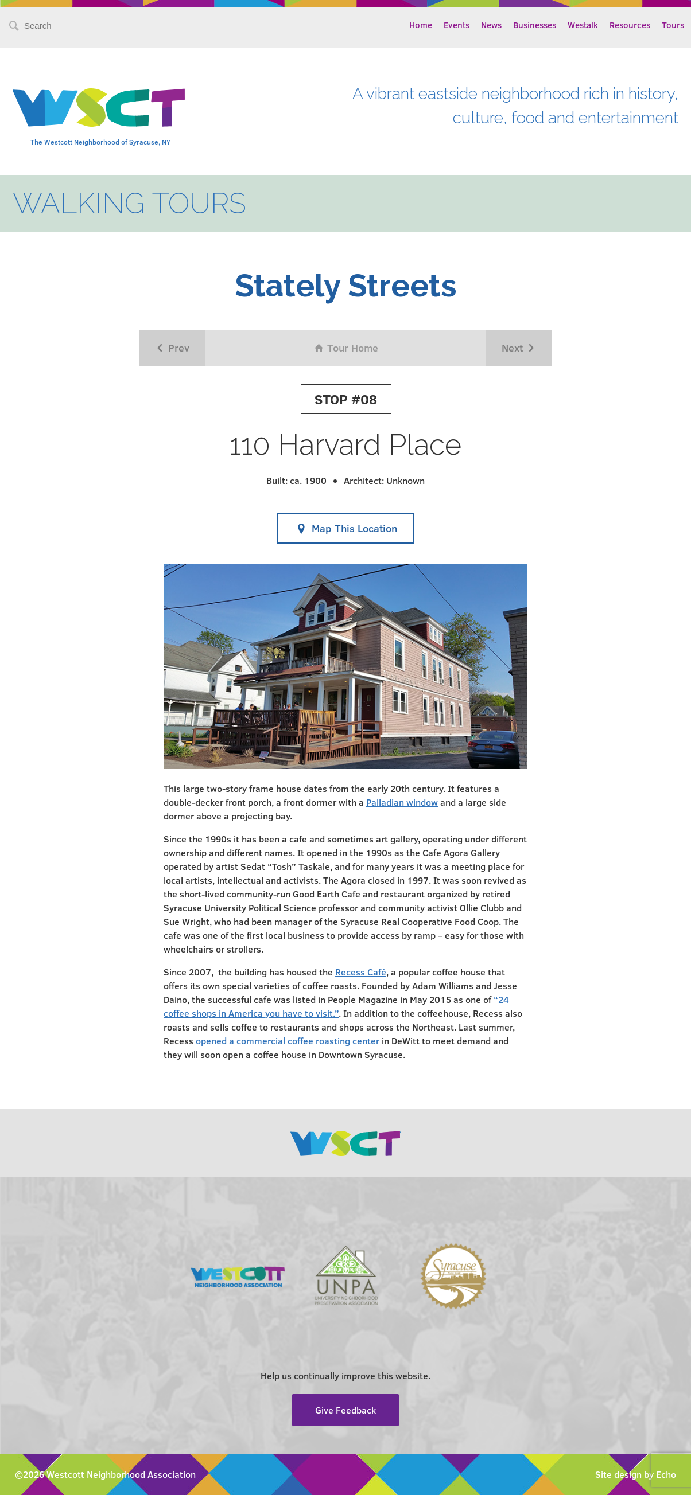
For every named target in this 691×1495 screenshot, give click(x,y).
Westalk (583, 24)
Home (420, 24)
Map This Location (345, 528)
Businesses (534, 24)
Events (456, 24)
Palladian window (402, 802)
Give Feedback (345, 1410)
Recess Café (360, 972)
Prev (171, 347)
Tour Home (345, 347)
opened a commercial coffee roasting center (287, 1041)
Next (519, 347)
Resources (630, 24)
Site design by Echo (635, 1474)
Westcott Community (99, 107)
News (491, 24)
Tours (673, 24)
